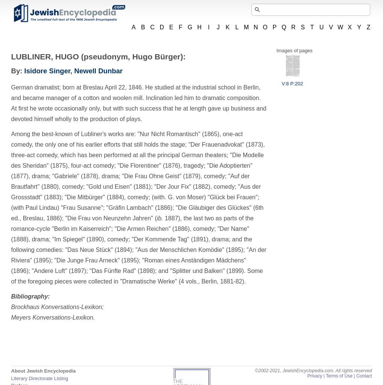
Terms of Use (339, 376)
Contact (364, 376)
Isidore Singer (47, 71)
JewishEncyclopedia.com (69, 13)
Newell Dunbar (98, 71)
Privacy (314, 376)
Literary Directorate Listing (39, 378)
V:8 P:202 (292, 80)
